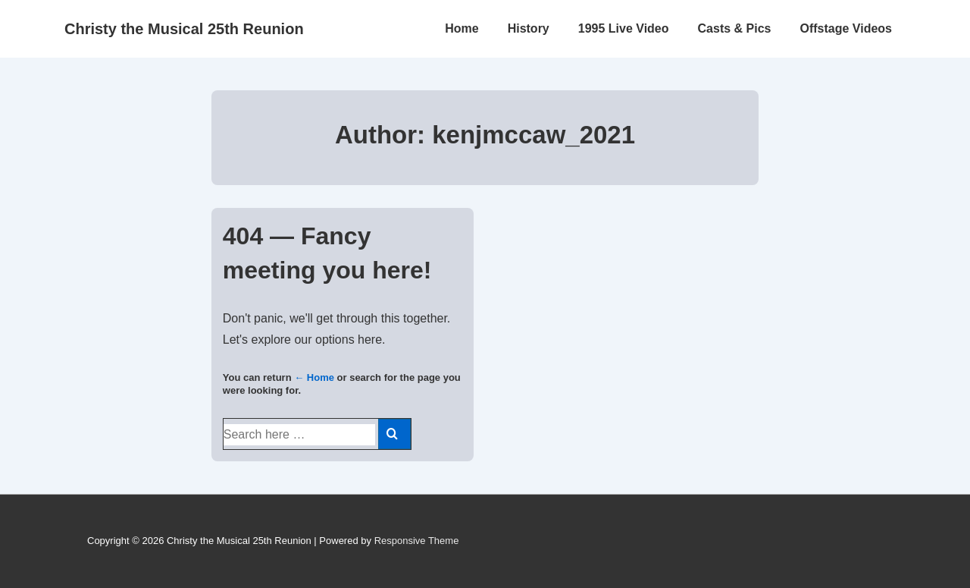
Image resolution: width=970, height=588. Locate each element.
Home (461, 28)
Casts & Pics (734, 28)
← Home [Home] (314, 377)
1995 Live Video (623, 28)
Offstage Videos (845, 28)
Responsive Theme (416, 540)
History (528, 28)
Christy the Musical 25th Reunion (184, 28)
